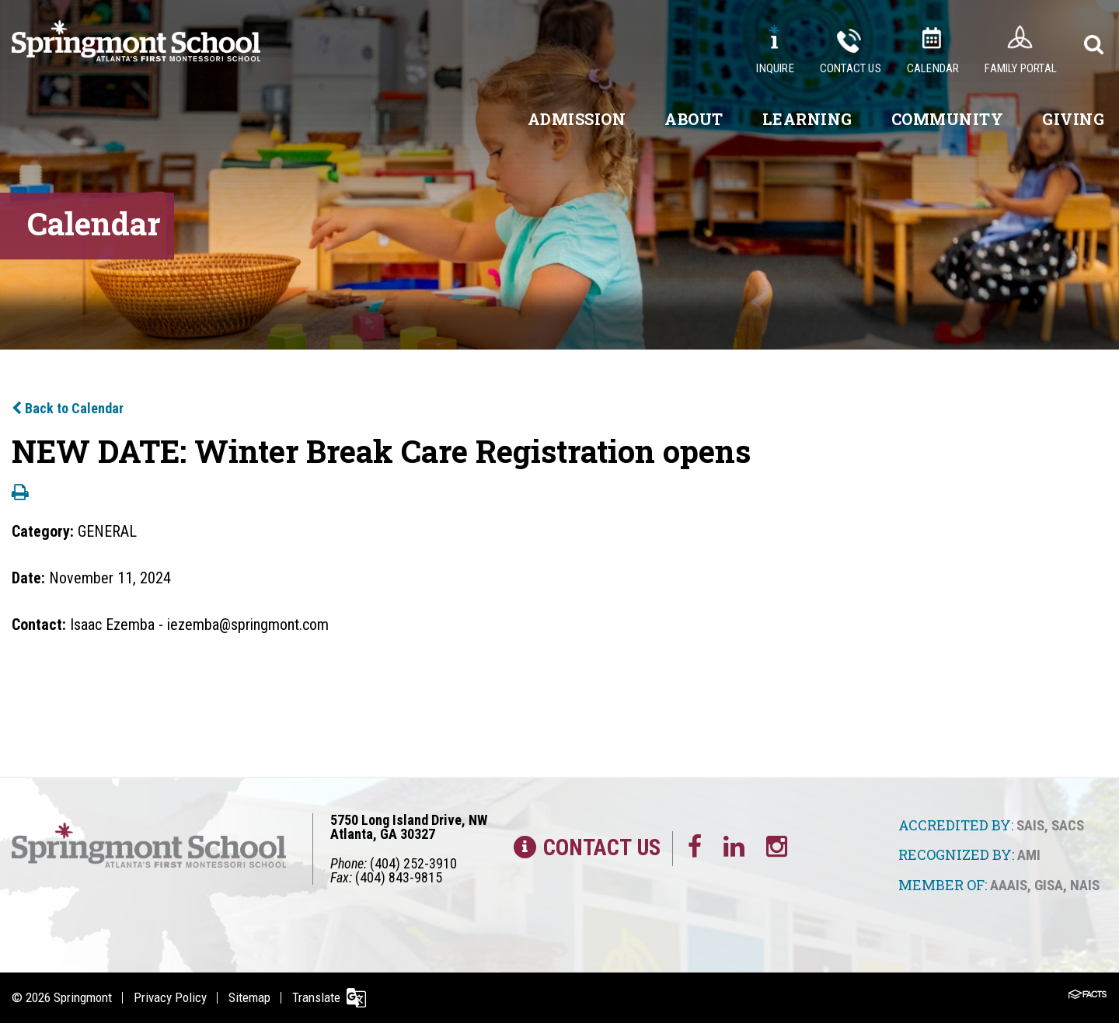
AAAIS (1008, 885)
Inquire (774, 68)
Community (947, 119)
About (693, 119)
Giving (1073, 119)
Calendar (933, 68)
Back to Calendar (68, 408)
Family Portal (1021, 68)
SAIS (1030, 825)
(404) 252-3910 (413, 863)
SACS (1067, 825)
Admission (577, 119)
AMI (1029, 855)
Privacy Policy (170, 997)
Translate (316, 997)
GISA (1048, 885)
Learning (807, 119)
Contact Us (850, 68)
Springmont (83, 997)
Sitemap (249, 997)
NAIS (1085, 885)
